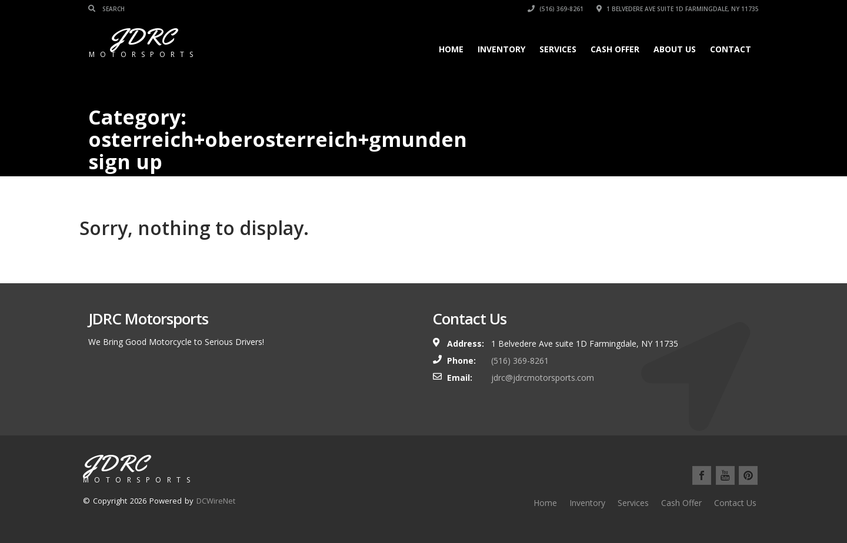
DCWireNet (215, 500)
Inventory (501, 49)
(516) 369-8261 (555, 9)
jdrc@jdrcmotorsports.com (542, 377)
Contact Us (735, 502)
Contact (730, 49)
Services (557, 49)
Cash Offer (615, 49)
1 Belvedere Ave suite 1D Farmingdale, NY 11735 (677, 9)
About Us (674, 49)
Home (451, 49)
